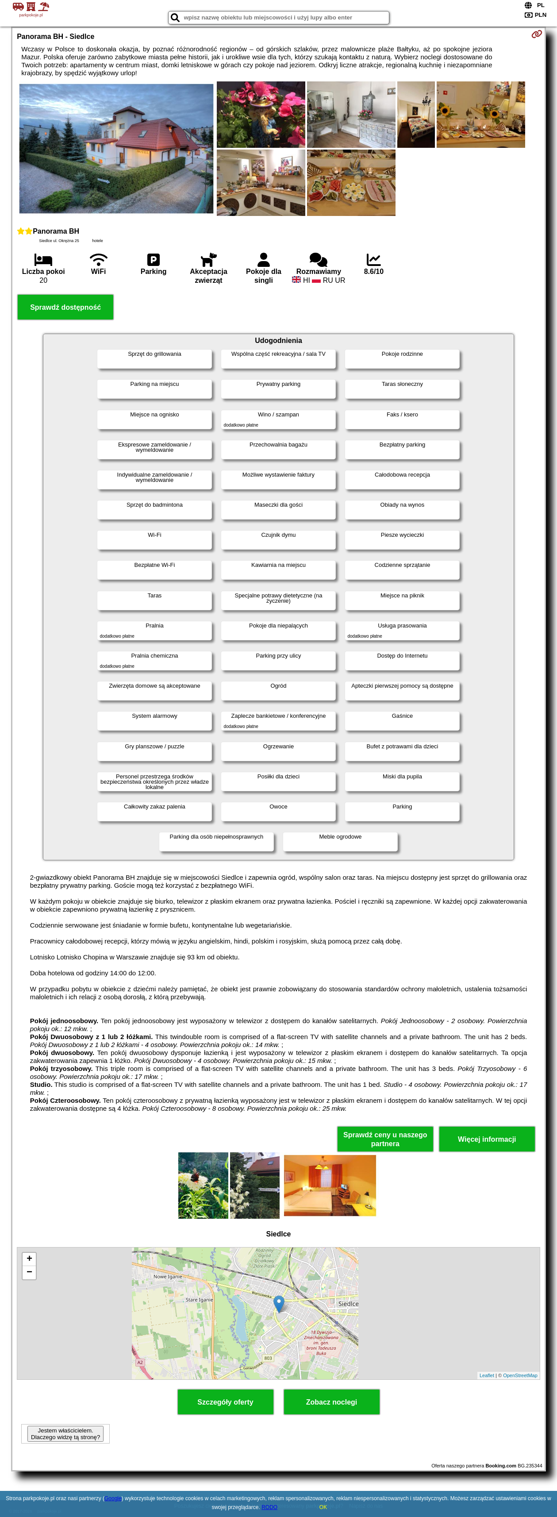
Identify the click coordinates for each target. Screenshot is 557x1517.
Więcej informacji (487, 1139)
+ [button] (29, 1259)
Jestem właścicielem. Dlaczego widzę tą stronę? (65, 1433)
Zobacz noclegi (331, 1402)
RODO (269, 1507)
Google (113, 1498)
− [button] (29, 1272)
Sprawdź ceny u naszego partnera (385, 1139)
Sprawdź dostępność (65, 307)
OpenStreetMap (520, 1375)
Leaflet (487, 1375)
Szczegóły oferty (225, 1402)
